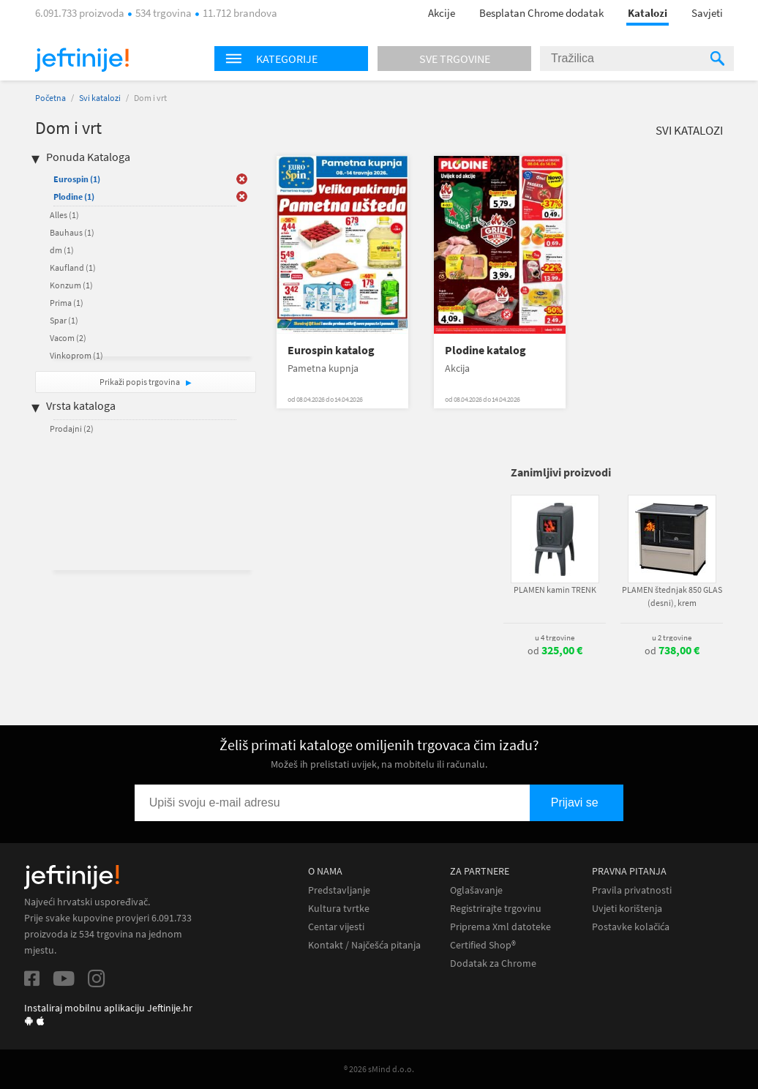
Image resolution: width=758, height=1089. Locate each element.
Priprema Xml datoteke (500, 927)
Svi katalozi (100, 97)
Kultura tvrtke (338, 908)
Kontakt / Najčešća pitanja (364, 945)
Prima (66, 302)
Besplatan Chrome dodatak (541, 13)
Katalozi (647, 13)
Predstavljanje (339, 890)
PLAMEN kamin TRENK (555, 589)
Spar (64, 320)
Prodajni (72, 428)
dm (62, 249)
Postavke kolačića (630, 927)
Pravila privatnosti (632, 890)
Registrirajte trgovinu (495, 908)
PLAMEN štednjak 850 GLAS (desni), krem (672, 596)
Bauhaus (72, 232)
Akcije (441, 13)
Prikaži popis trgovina (140, 381)
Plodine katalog (485, 350)
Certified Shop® (483, 945)
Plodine (73, 196)
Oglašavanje (476, 890)
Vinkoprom (76, 355)
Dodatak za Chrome (493, 963)
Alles (64, 214)
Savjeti (707, 13)
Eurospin (76, 178)
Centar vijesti (336, 927)
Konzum (71, 285)
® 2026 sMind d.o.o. (379, 1068)
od (555, 650)
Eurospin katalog (331, 350)
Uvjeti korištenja (627, 908)
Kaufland (73, 267)
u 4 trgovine (554, 637)
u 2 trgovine (671, 637)
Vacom (68, 337)
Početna (50, 97)
